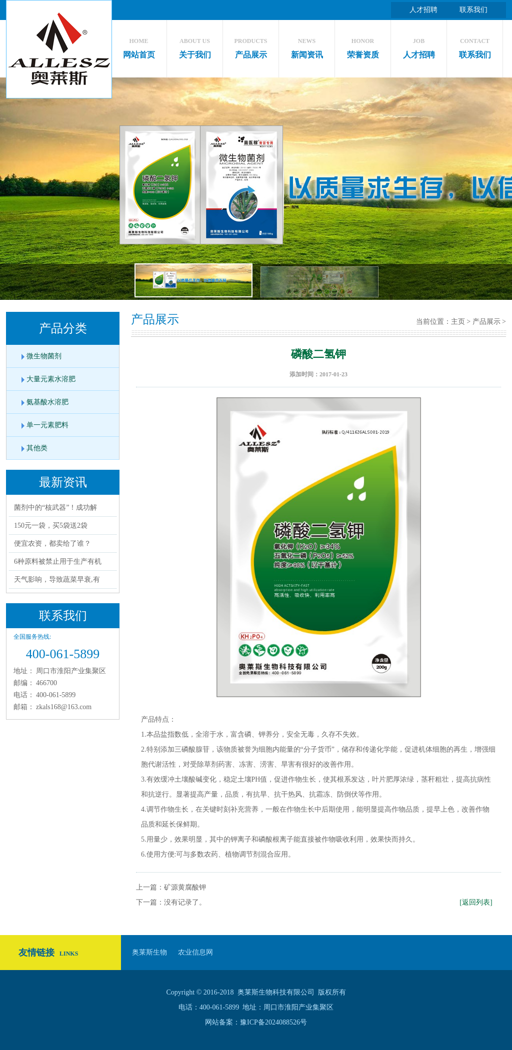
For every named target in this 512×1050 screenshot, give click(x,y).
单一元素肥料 (47, 425)
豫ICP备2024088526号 (273, 1022)
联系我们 (474, 9)
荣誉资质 (362, 45)
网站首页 (138, 45)
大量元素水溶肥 (51, 379)
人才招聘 (424, 9)
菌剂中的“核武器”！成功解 (55, 507)
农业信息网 (195, 952)
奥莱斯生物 (149, 952)
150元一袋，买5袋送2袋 (51, 525)
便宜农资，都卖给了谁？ (52, 543)
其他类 (37, 448)
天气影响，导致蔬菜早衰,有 (57, 579)
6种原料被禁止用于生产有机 (58, 561)
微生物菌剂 (44, 356)
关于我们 (194, 45)
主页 (458, 321)
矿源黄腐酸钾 (185, 887)
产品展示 (250, 45)
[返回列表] (476, 902)
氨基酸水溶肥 (47, 402)
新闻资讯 (306, 45)
